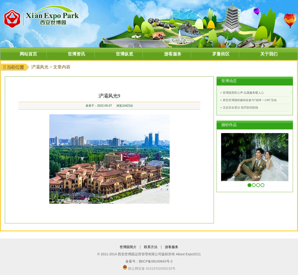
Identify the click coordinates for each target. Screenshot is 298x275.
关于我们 (269, 54)
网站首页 (28, 54)
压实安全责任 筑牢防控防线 (240, 107)
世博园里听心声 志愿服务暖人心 (243, 92)
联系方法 (150, 247)
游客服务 (172, 54)
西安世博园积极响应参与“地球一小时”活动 (250, 100)
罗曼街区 (221, 54)
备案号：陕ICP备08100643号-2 (149, 261)
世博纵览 (124, 54)
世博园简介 (128, 247)
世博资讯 (76, 54)
